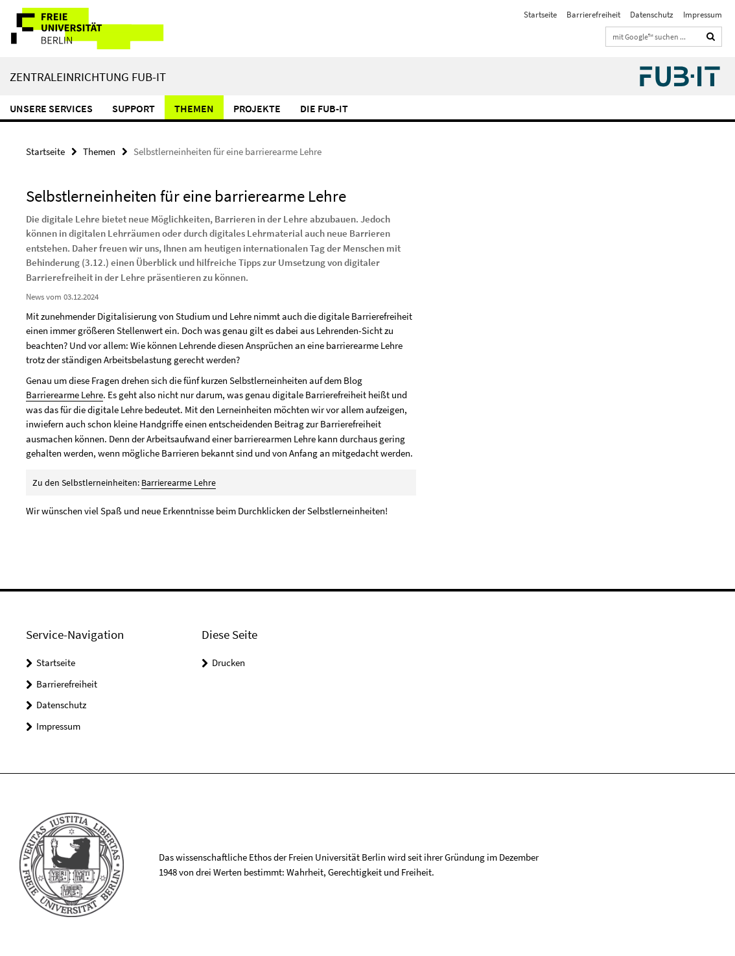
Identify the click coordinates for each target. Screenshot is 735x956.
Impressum (702, 14)
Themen (194, 108)
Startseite (540, 14)
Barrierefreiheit (593, 14)
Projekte (257, 108)
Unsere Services (51, 108)
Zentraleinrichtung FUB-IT (88, 76)
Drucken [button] (228, 662)
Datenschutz (651, 14)
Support (133, 108)
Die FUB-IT (324, 108)
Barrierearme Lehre (64, 394)
